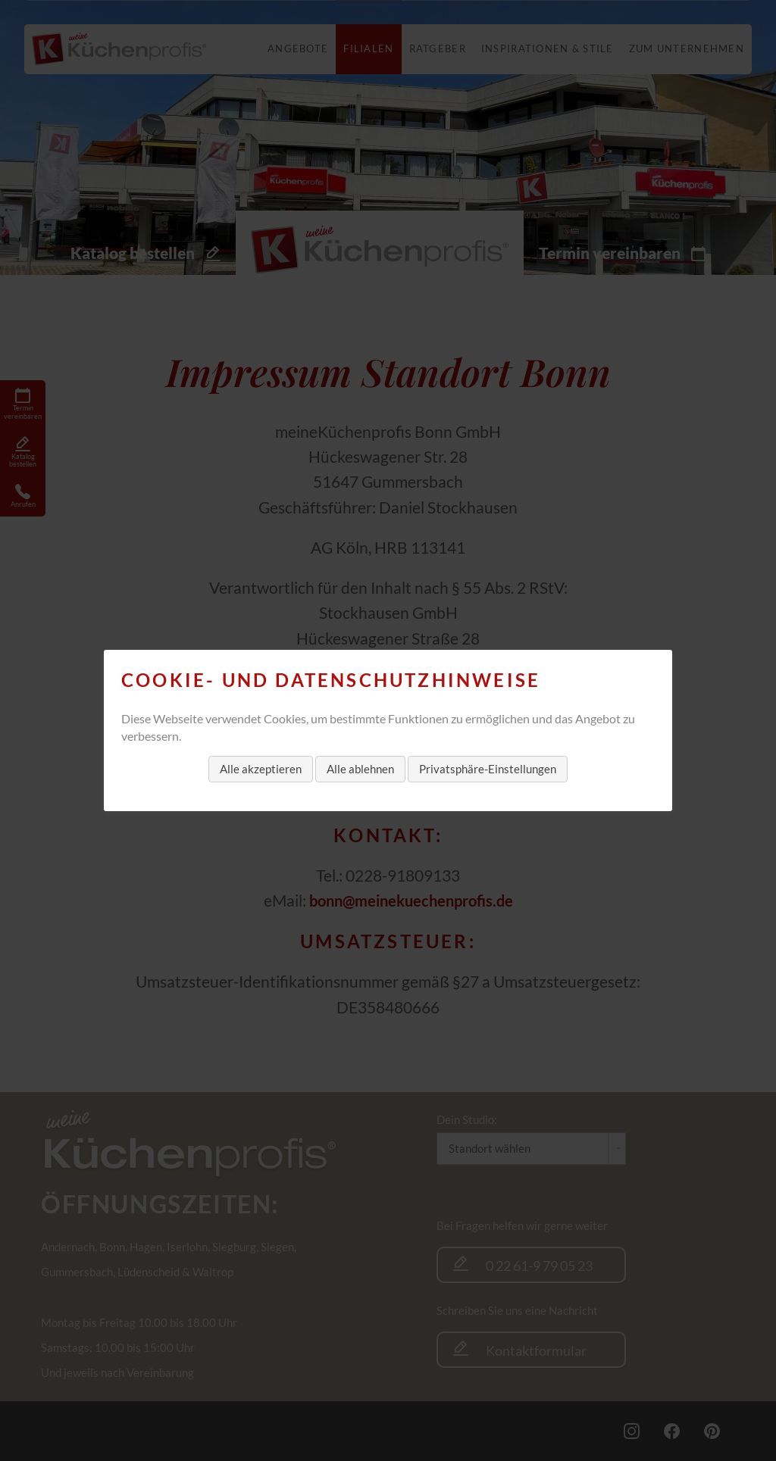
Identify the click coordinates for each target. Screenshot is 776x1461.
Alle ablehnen (360, 769)
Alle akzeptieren (261, 769)
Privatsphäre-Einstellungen (487, 769)
